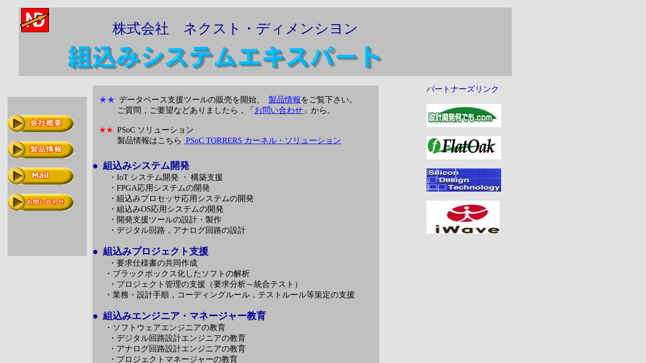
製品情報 (284, 99)
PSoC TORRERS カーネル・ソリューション (262, 140)
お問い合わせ (278, 110)
